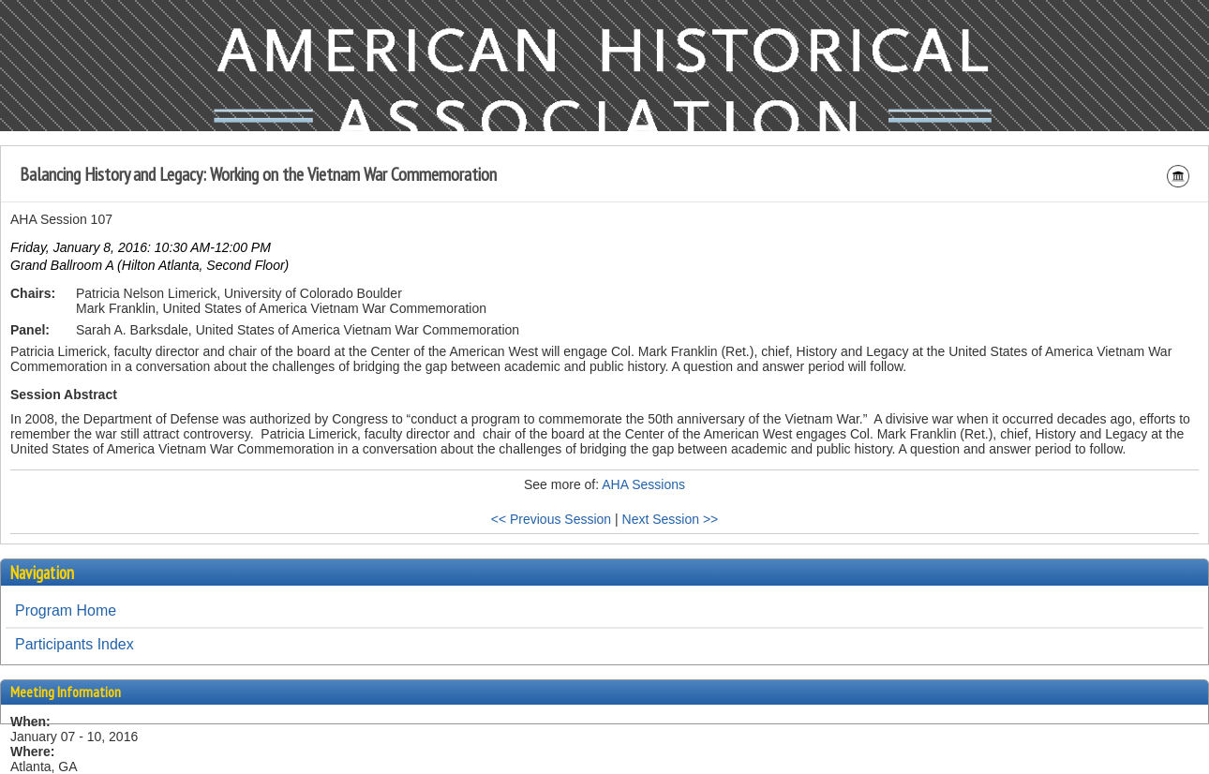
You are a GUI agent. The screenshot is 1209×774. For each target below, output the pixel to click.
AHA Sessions (643, 484)
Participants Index (74, 644)
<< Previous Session (551, 519)
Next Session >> (670, 519)
